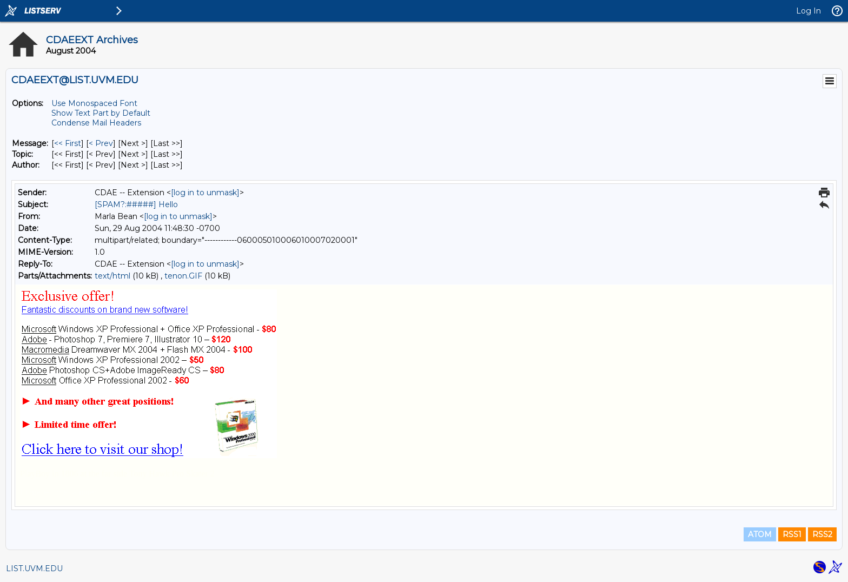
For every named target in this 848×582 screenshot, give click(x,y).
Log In (808, 11)
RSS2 (822, 534)
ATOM (760, 534)
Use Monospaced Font (94, 103)
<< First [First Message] (67, 143)
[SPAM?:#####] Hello (136, 204)
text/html (112, 276)
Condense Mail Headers (96, 123)
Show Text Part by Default (100, 113)
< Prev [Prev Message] (101, 143)
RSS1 (792, 534)
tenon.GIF (183, 276)
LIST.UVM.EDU (34, 568)
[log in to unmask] (205, 192)
